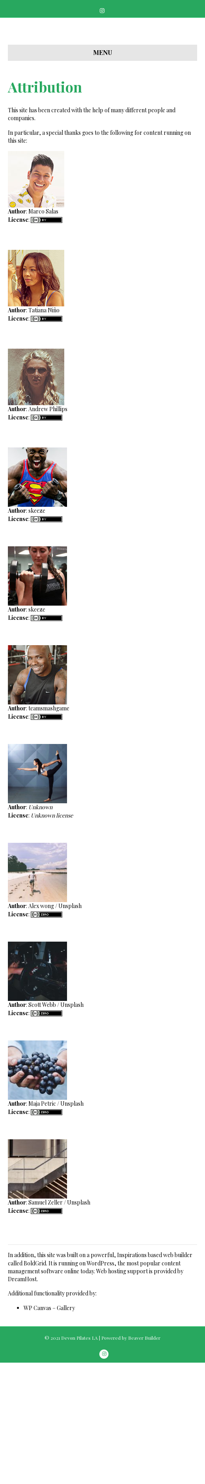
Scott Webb (42, 1126)
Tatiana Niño (44, 431)
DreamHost (22, 1400)
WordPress (100, 1384)
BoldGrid (35, 1384)
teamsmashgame (48, 829)
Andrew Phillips (47, 530)
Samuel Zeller (45, 1323)
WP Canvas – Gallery (49, 1429)
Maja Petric (42, 1225)
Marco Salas (43, 332)
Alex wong (41, 1027)
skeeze (36, 632)
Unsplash (70, 1027)
